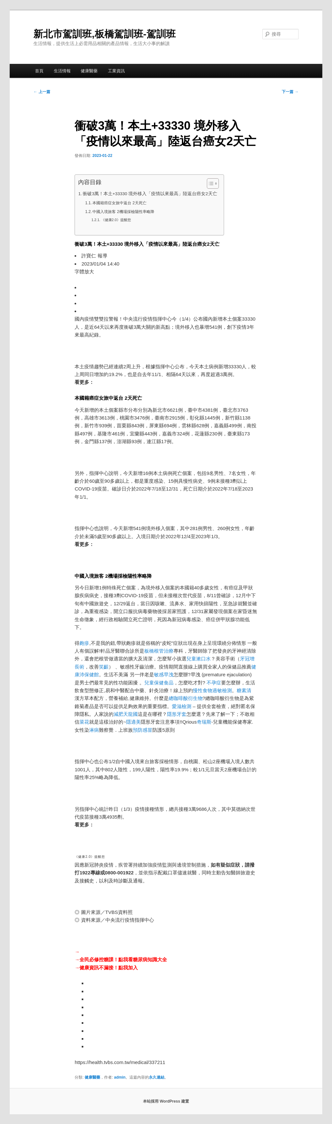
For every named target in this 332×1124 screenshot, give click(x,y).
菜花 (84, 722)
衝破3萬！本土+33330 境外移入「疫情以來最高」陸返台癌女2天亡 (150, 193)
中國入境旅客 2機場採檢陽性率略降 (123, 211)
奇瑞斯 (204, 722)
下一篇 (290, 91)
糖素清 (244, 690)
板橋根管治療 (158, 651)
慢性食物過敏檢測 (212, 690)
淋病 (94, 730)
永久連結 (156, 1077)
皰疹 (84, 643)
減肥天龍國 (125, 714)
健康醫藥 (89, 70)
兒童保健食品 (158, 682)
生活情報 (62, 70)
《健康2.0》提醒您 (116, 220)
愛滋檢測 (181, 706)
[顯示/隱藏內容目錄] (209, 183)
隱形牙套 (176, 714)
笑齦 (104, 666)
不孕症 (214, 682)
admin (119, 1077)
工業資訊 (116, 70)
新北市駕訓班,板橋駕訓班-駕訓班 (104, 34)
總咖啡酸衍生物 (186, 698)
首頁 (39, 70)
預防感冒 (142, 730)
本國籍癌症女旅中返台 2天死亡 (119, 203)
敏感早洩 (163, 674)
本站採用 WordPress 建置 (166, 1101)
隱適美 (133, 722)
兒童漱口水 (198, 658)
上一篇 (41, 91)
